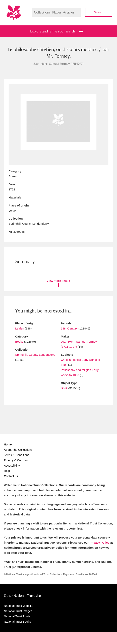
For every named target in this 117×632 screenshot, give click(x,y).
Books (19, 341)
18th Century (69, 328)
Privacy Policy (99, 542)
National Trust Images (18, 611)
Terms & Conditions (16, 455)
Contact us (11, 476)
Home (8, 444)
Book (64, 388)
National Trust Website (18, 605)
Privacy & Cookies (16, 460)
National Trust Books (17, 621)
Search (98, 12)
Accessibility (12, 465)
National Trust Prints (17, 616)
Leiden (19, 328)
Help (7, 470)
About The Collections (18, 449)
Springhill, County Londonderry (35, 354)
